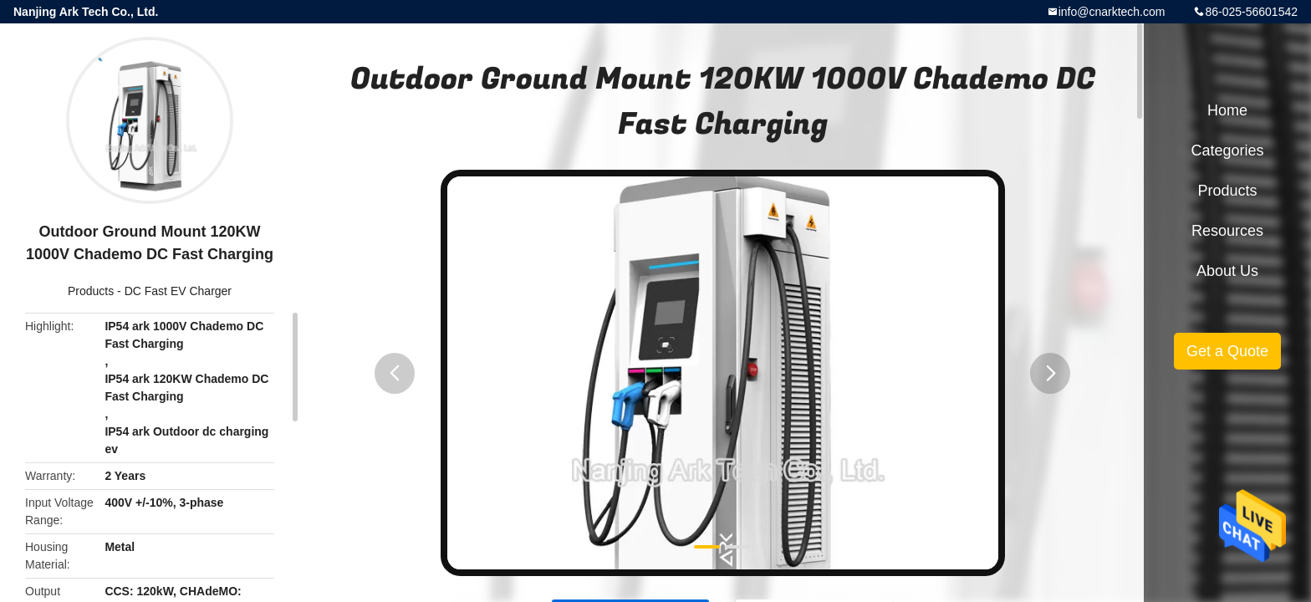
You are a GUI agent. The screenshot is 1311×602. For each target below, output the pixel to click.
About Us (1227, 271)
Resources (1227, 230)
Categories (1227, 150)
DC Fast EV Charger (178, 291)
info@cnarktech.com (1112, 11)
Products (91, 291)
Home (1227, 110)
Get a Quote (1227, 351)
